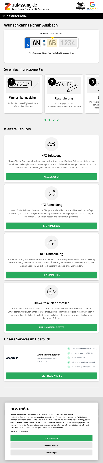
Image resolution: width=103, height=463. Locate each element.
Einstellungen (51, 452)
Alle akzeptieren (51, 438)
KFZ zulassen (52, 176)
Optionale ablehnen (51, 445)
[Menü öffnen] (99, 16)
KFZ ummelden (51, 275)
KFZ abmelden (51, 226)
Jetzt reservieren (51, 376)
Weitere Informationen (19, 431)
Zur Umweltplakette (51, 327)
